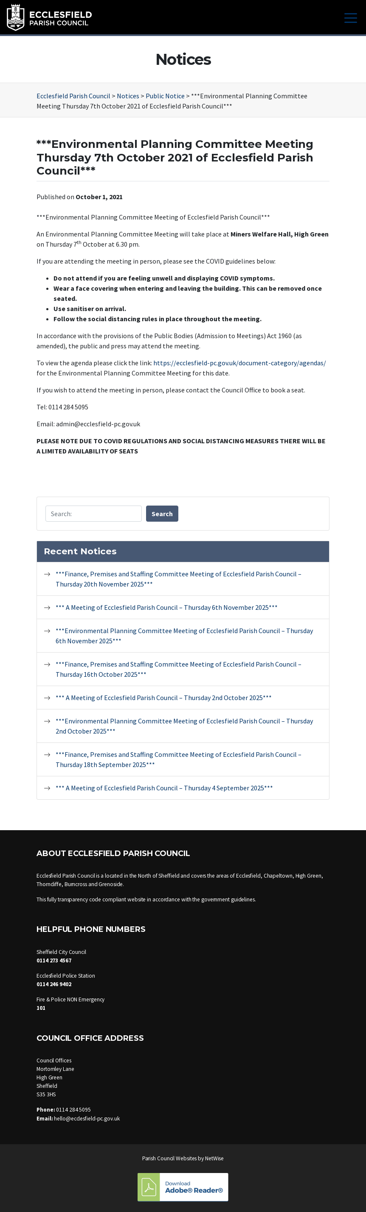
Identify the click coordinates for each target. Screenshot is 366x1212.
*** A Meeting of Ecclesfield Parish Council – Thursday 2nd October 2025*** (164, 697)
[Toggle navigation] (351, 17)
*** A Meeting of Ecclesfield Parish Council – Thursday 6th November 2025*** (167, 607)
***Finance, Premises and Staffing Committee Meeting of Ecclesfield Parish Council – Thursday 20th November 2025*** (178, 579)
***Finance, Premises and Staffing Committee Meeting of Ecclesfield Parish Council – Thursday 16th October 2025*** (178, 669)
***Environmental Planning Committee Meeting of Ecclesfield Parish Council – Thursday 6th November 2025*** (184, 635)
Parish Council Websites (169, 1158)
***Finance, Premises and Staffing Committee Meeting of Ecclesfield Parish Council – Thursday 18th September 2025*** (178, 759)
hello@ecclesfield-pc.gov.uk (86, 1118)
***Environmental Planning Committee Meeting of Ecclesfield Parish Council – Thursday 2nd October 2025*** (184, 726)
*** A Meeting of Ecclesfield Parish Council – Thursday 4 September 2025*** (164, 788)
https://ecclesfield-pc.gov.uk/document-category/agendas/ (239, 363)
